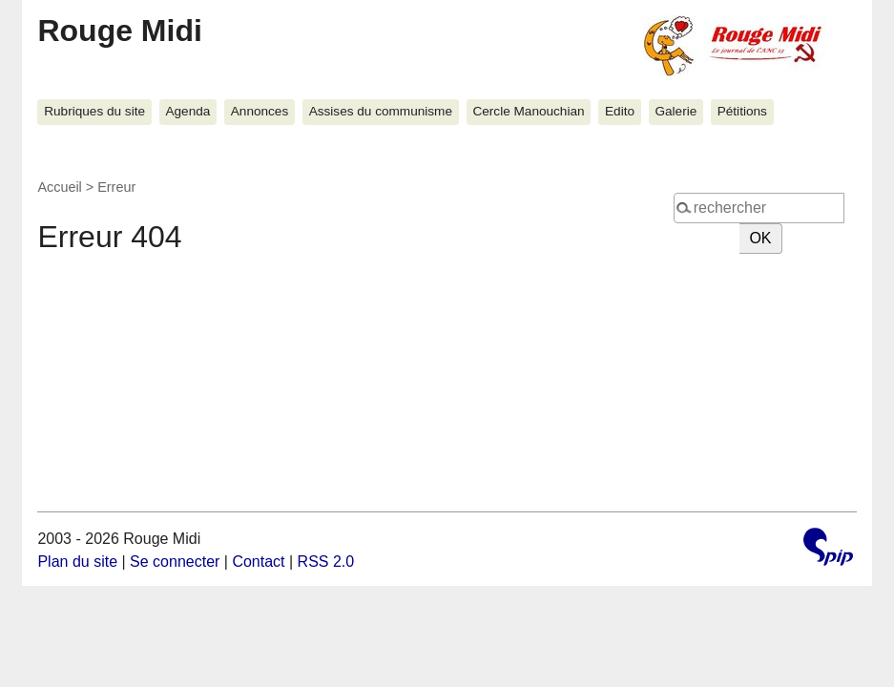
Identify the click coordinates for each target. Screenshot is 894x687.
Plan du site (77, 561)
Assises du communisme (380, 111)
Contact (258, 561)
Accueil (59, 187)
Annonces (259, 111)
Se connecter (174, 561)
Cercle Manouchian (528, 111)
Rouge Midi (119, 30)
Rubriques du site (94, 111)
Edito (619, 111)
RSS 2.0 (326, 561)
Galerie (675, 111)
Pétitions (742, 111)
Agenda (187, 111)
